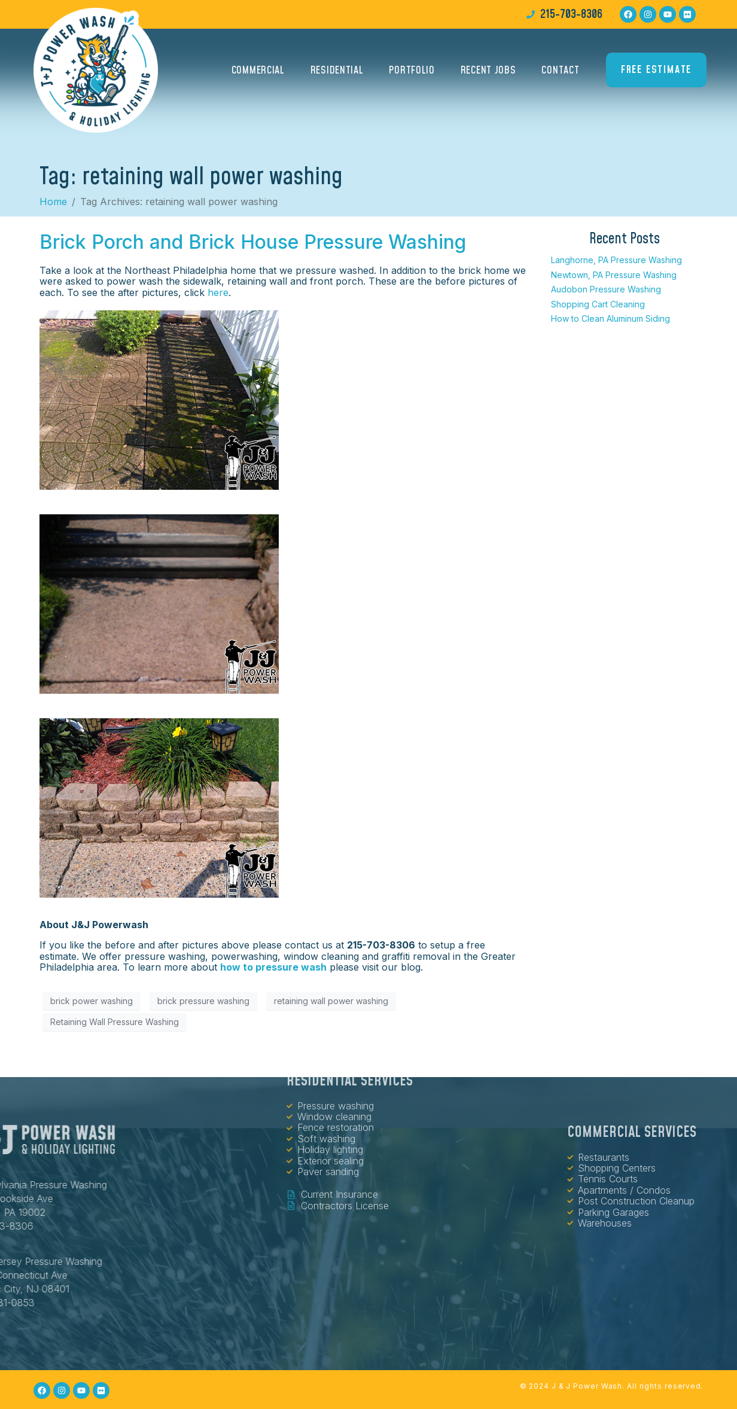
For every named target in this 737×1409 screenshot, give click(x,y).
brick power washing (91, 1001)
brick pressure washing (203, 1001)
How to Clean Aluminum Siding (610, 318)
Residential (337, 72)
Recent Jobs (488, 72)
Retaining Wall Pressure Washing (114, 1022)
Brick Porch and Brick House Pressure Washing (252, 242)
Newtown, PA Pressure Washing (614, 275)
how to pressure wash (273, 967)
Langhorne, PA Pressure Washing (616, 260)
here (218, 292)
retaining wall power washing (331, 1001)
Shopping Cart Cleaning (598, 304)
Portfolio (411, 72)
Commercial (258, 72)
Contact (560, 72)
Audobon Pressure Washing (606, 289)
